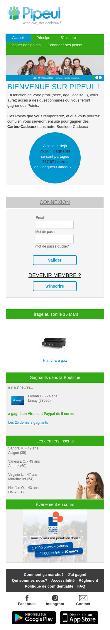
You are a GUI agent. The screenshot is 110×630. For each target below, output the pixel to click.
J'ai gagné (77, 574)
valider (55, 260)
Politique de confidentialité (49, 586)
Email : (41, 218)
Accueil (18, 37)
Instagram (55, 600)
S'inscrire (68, 37)
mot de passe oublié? (52, 246)
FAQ (81, 586)
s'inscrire (54, 286)
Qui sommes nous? (30, 580)
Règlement (88, 580)
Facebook (27, 600)
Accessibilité (63, 580)
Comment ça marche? (44, 574)
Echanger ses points (65, 45)
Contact (83, 604)
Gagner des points (24, 45)
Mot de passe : (46, 232)
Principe (43, 37)
